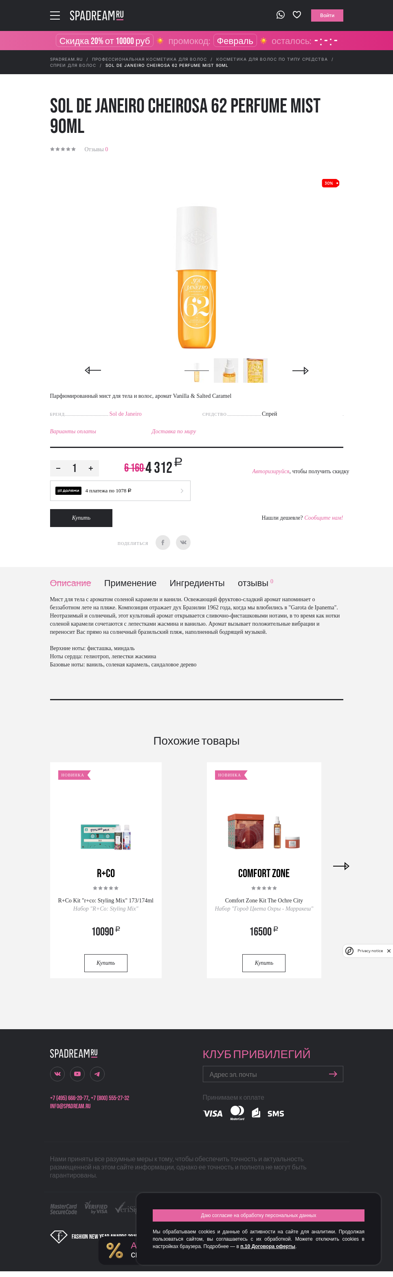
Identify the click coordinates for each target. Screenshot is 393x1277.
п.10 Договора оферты (267, 1246)
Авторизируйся (270, 471)
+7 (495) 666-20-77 (69, 1098)
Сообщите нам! (323, 518)
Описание (70, 583)
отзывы (255, 583)
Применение (130, 583)
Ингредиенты (197, 583)
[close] (389, 951)
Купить (81, 518)
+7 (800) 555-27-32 (110, 1098)
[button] (120, 491)
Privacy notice (370, 950)
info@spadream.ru (70, 1106)
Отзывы (96, 149)
